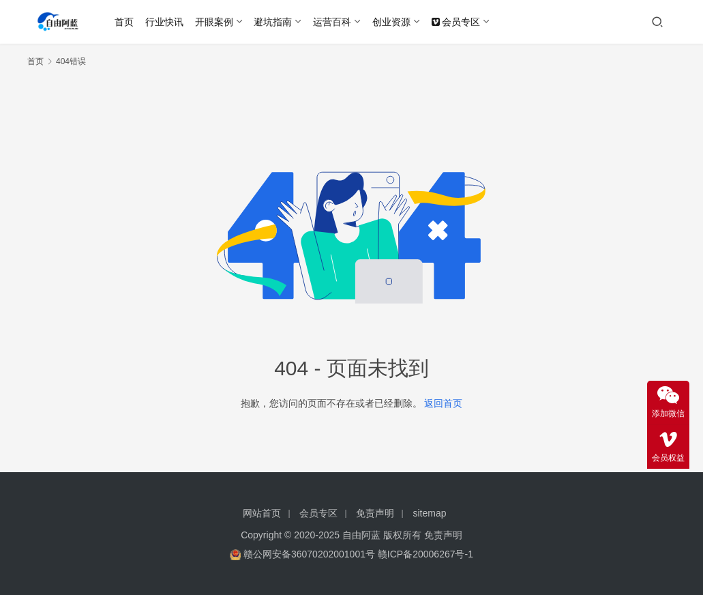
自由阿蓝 (361, 534)
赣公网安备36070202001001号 (309, 554)
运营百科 (332, 21)
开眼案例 (214, 21)
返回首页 (443, 403)
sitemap (430, 513)
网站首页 (262, 513)
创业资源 (391, 21)
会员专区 (456, 22)
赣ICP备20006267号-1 (425, 554)
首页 (124, 21)
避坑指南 (273, 21)
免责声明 (375, 513)
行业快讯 (164, 21)
